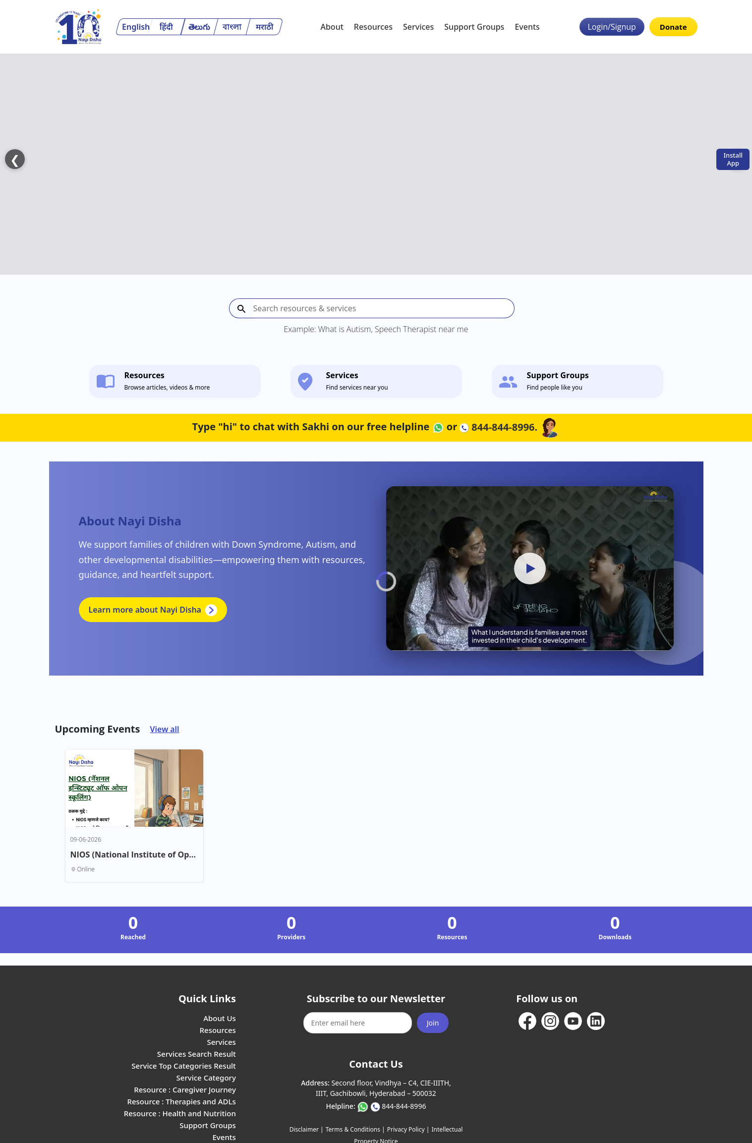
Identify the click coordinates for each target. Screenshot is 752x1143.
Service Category (206, 1033)
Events (527, 26)
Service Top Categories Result (183, 1021)
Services (418, 26)
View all (164, 684)
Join (433, 978)
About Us (219, 973)
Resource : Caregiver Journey (185, 1045)
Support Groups (474, 26)
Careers (222, 1104)
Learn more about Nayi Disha (153, 565)
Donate (673, 27)
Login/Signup (612, 26)
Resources (373, 26)
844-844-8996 (404, 1061)
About (331, 26)
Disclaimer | (306, 1085)
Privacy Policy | (408, 1085)
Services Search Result (196, 1009)
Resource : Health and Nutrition (180, 1069)
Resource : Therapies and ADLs (181, 1057)
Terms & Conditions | (355, 1085)
